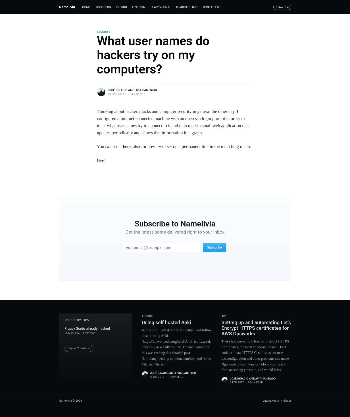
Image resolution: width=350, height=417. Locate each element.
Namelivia (67, 7)
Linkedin (138, 7)
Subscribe (282, 7)
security (103, 31)
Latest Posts (271, 400)
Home (86, 7)
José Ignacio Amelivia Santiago (132, 90)
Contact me (212, 7)
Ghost (287, 400)
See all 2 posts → (79, 348)
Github (121, 7)
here (127, 146)
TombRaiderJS (187, 7)
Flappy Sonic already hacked (87, 328)
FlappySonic (160, 7)
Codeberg (103, 7)
